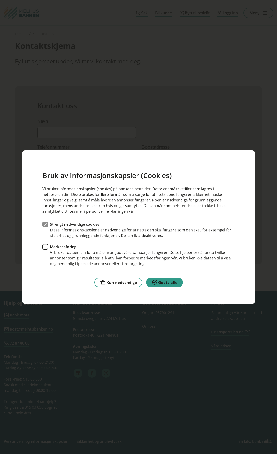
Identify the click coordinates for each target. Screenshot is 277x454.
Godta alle (164, 282)
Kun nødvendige (118, 282)
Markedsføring (63, 246)
